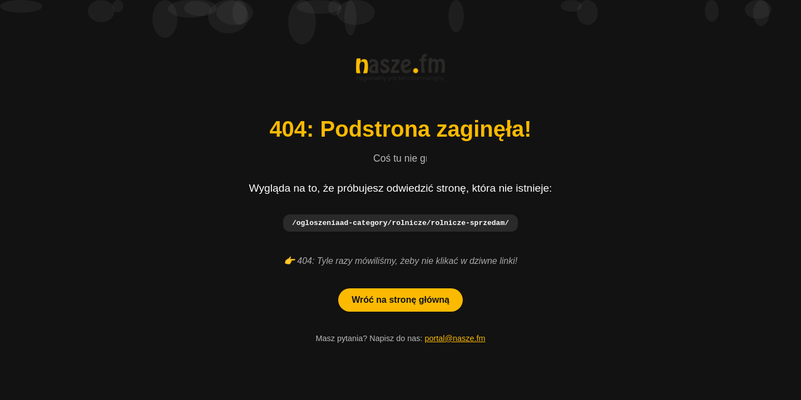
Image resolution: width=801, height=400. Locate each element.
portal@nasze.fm (454, 338)
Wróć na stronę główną (400, 300)
